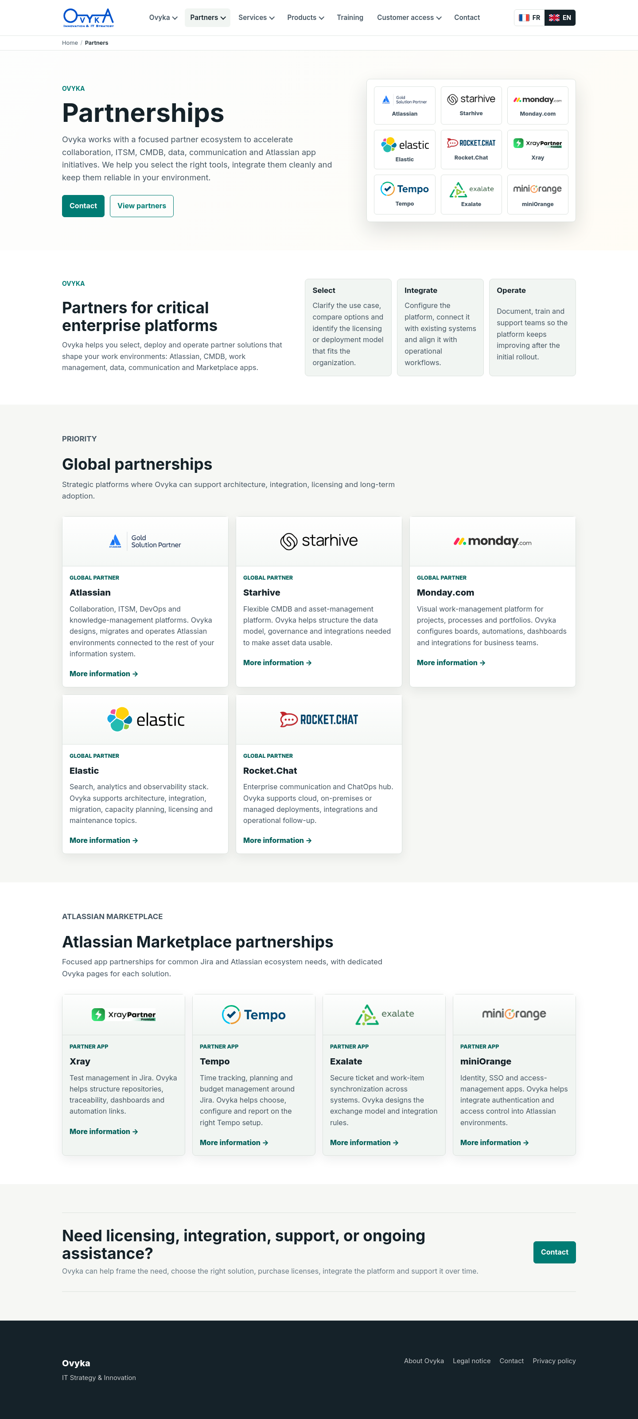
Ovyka (159, 17)
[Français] (529, 18)
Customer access (405, 17)
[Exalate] (471, 194)
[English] (560, 18)
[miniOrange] (537, 194)
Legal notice (471, 1361)
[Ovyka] (88, 17)
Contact (467, 17)
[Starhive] (471, 105)
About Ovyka (424, 1361)
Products (301, 17)
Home (70, 42)
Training (350, 17)
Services (252, 17)
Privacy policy (554, 1361)
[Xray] (537, 149)
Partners (204, 17)
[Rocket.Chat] (471, 149)
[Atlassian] (404, 105)
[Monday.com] (537, 105)
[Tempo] (404, 194)
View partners (141, 205)
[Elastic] (404, 149)
